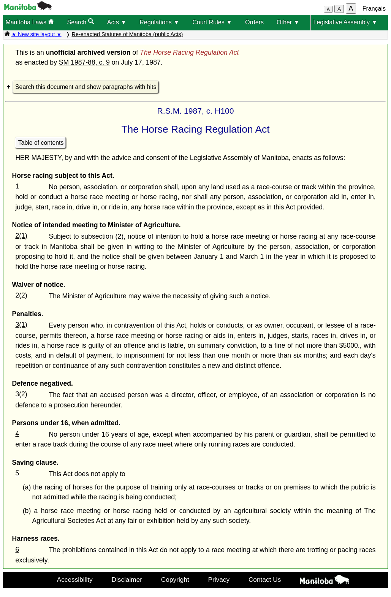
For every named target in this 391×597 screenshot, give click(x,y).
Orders (254, 22)
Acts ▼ (117, 22)
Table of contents (41, 142)
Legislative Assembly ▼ (345, 22)
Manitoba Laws (29, 21)
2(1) (21, 235)
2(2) (21, 295)
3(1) (21, 324)
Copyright (175, 579)
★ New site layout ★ (36, 34)
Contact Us (265, 579)
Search (80, 21)
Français (374, 8)
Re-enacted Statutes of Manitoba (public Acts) (127, 34)
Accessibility (75, 579)
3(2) (21, 394)
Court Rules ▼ (212, 22)
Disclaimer (126, 579)
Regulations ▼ (159, 22)
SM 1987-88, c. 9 (84, 62)
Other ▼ (288, 22)
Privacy (219, 579)
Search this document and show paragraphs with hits (85, 87)
